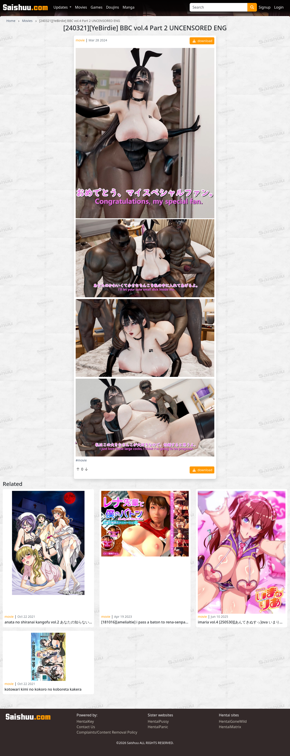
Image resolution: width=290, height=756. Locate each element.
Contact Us (86, 726)
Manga (128, 7)
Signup (265, 7)
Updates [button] (61, 7)
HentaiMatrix (230, 726)
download (202, 41)
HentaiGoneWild (233, 721)
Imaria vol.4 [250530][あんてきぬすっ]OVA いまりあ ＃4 (241, 622)
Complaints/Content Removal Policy (107, 732)
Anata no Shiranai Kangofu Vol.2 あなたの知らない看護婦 (48, 622)
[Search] (218, 7)
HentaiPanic (158, 726)
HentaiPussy (158, 721)
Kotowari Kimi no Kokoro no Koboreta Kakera (43, 689)
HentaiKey (85, 721)
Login (279, 7)
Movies (81, 7)
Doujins (112, 7)
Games (96, 7)
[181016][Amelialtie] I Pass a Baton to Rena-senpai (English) (145, 622)
